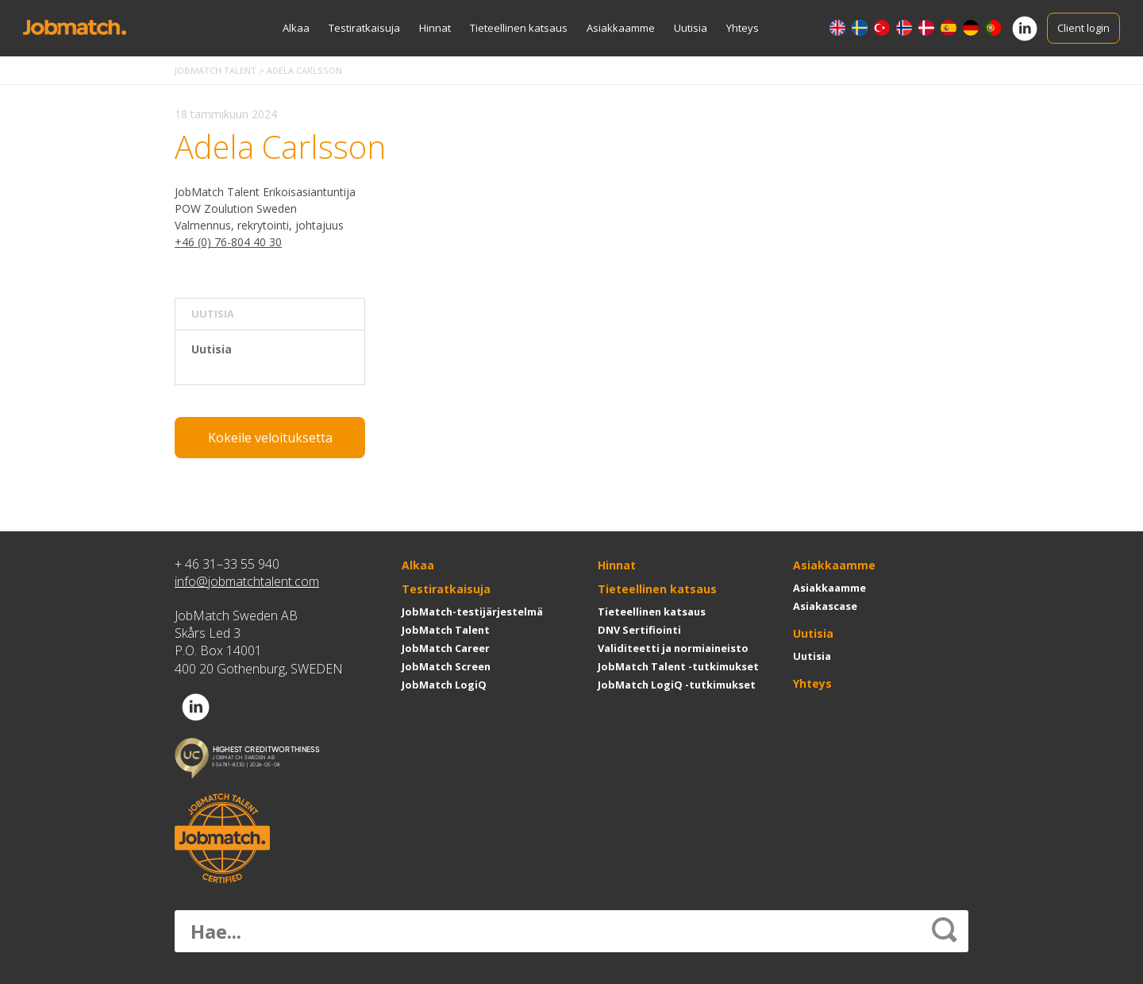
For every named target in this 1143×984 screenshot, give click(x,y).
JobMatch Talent (446, 630)
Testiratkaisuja (364, 28)
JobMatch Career (446, 648)
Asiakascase (825, 606)
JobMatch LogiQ (444, 684)
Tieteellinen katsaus (519, 28)
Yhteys (742, 28)
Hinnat (435, 28)
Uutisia (690, 28)
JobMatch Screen (446, 666)
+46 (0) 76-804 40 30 (228, 241)
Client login (1083, 28)
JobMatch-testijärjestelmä (472, 611)
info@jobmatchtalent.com (247, 581)
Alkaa (296, 28)
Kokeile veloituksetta (270, 437)
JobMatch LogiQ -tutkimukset (677, 684)
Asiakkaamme (621, 28)
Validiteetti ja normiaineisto (673, 648)
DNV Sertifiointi (639, 630)
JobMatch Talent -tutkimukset (678, 666)
